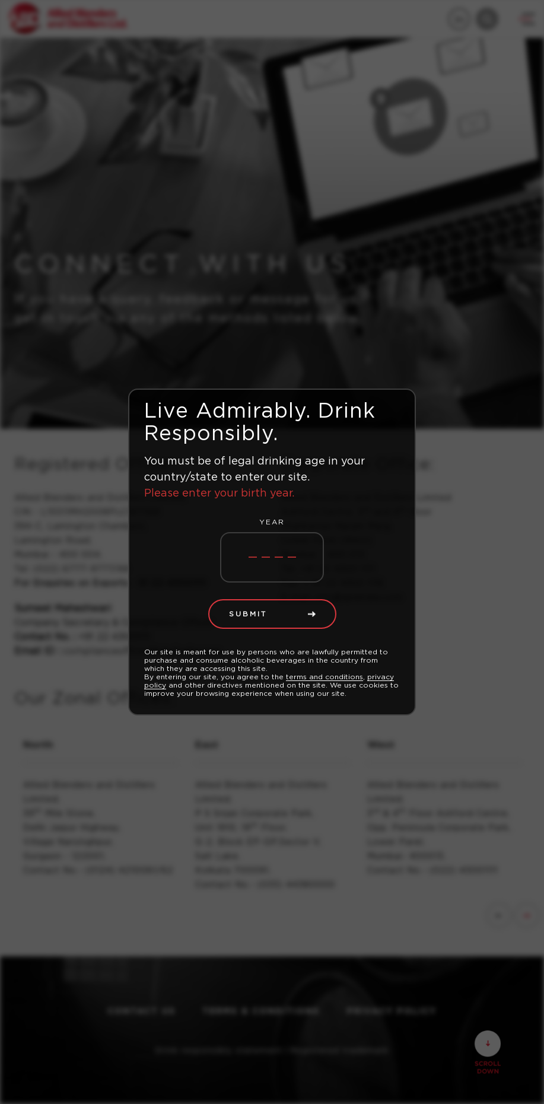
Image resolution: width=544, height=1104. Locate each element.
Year (272, 522)
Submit (248, 614)
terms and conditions (324, 676)
